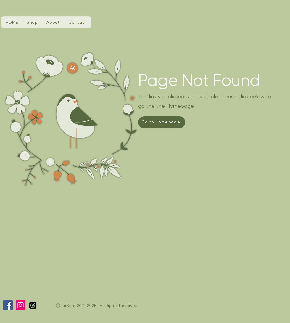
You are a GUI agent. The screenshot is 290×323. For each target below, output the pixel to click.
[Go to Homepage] (161, 122)
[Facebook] (8, 305)
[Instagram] (20, 305)
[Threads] (33, 305)
